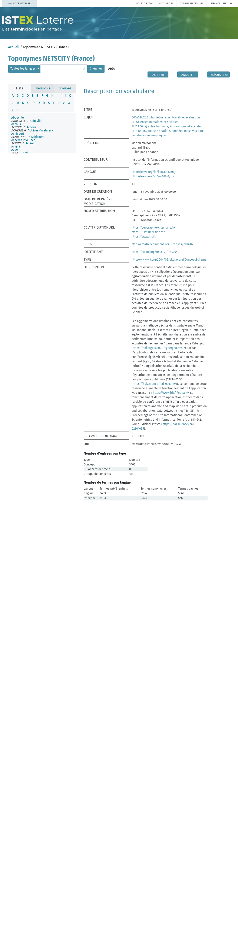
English (227, 3)
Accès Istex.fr (20, 3)
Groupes (65, 88)
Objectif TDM (144, 3)
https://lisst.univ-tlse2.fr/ (149, 232)
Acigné (15, 146)
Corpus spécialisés (191, 3)
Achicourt (17, 134)
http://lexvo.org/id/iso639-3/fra (153, 176)
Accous (16, 124)
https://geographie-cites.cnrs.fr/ (153, 227)
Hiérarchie (42, 88)
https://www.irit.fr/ (144, 236)
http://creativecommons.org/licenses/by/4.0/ (162, 244)
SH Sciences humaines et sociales (155, 122)
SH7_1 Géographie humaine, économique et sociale (166, 126)
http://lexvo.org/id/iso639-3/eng (153, 172)
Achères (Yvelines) (23, 140)
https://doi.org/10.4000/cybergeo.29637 (159, 348)
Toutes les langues (23, 68)
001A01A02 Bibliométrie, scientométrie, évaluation (166, 117)
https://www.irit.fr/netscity (171, 393)
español (216, 3)
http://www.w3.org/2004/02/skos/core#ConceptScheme (169, 259)
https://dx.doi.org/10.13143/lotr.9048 (155, 252)
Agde (14, 150)
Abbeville (17, 118)
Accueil (13, 47)
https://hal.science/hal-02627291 (155, 384)
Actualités (166, 3)
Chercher (96, 68)
